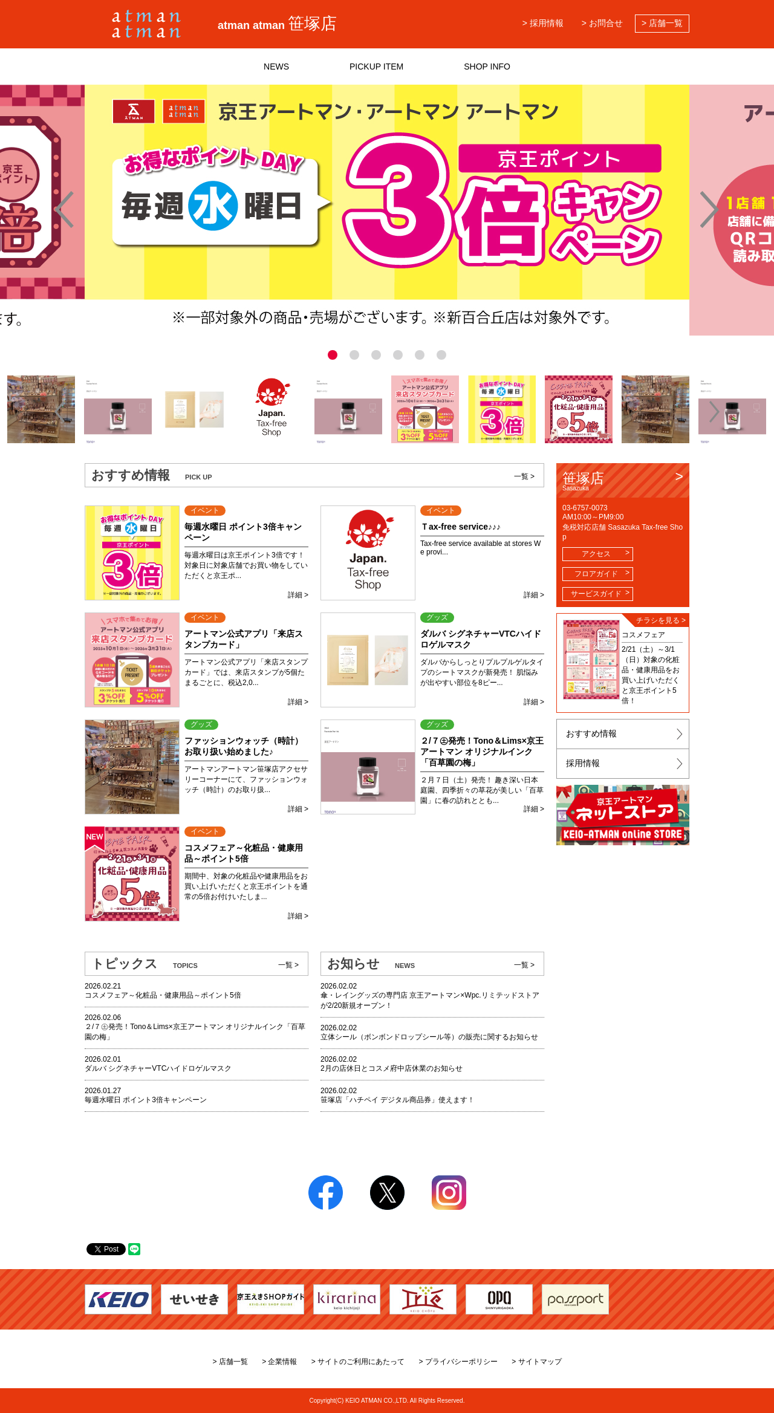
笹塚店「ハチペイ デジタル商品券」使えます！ (397, 1100)
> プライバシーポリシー (458, 1361)
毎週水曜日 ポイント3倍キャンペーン (146, 1100)
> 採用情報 (543, 23)
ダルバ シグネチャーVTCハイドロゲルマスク (158, 1068)
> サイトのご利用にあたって (358, 1361)
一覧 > (524, 476)
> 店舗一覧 (662, 23)
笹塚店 (622, 481)
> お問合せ (602, 23)
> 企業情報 (279, 1361)
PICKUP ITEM (376, 66)
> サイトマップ (536, 1361)
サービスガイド (596, 594)
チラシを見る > (661, 620)
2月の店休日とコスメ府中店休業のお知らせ (391, 1068)
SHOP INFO (487, 66)
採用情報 (583, 763)
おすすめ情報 (591, 733)
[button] (59, 412)
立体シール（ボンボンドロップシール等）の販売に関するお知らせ (429, 1037)
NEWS (276, 66)
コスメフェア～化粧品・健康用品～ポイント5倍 (163, 995)
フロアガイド (596, 574)
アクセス (596, 554)
